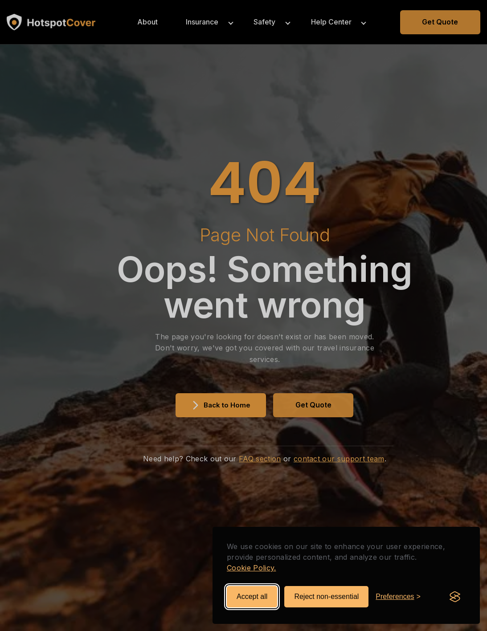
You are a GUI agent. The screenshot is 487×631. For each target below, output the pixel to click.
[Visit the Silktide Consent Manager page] (455, 596)
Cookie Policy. (251, 567)
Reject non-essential (326, 596)
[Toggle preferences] (398, 597)
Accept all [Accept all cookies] (252, 596)
